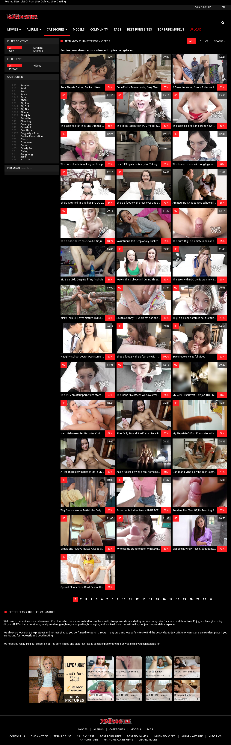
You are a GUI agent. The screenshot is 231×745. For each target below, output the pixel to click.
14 (150, 599)
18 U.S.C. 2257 (85, 736)
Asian (19, 94)
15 (157, 599)
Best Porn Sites (110, 736)
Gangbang (22, 154)
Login (197, 7)
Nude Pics (215, 736)
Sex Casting (59, 1)
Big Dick (21, 106)
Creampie (21, 124)
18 (177, 599)
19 (184, 599)
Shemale (38, 50)
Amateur (21, 85)
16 (164, 599)
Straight (38, 47)
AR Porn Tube (89, 739)
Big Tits (20, 109)
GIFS (19, 157)
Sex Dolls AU (43, 1)
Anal (19, 88)
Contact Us (17, 736)
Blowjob (21, 115)
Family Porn (23, 148)
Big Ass (20, 103)
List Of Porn (27, 1)
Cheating (21, 121)
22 (204, 599)
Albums (98, 729)
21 (197, 599)
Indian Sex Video (165, 736)
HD (199, 41)
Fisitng (20, 151)
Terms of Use (62, 736)
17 (170, 599)
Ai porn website (192, 736)
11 (130, 599)
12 (137, 599)
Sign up (207, 7)
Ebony (20, 139)
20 (191, 599)
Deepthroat (23, 130)
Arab (19, 91)
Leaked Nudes (148, 739)
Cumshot (21, 127)
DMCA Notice (39, 736)
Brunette (21, 118)
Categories (117, 729)
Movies (82, 729)
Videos (37, 65)
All (10, 47)
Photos (13, 68)
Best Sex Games (137, 736)
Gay (11, 50)
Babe (19, 97)
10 (123, 599)
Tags (150, 729)
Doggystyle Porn (26, 133)
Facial (19, 145)
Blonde (20, 112)
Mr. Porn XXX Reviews (118, 739)
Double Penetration (27, 136)
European (22, 142)
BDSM (20, 100)
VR (206, 41)
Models (136, 729)
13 (143, 599)
